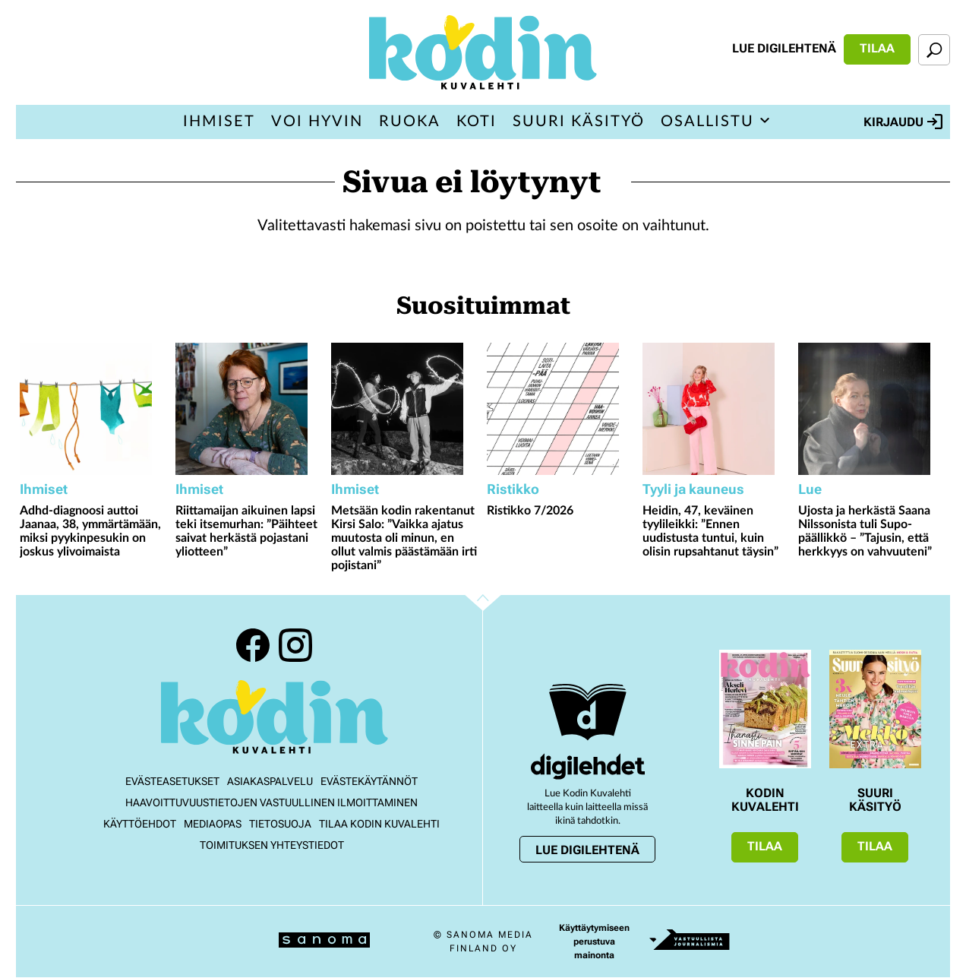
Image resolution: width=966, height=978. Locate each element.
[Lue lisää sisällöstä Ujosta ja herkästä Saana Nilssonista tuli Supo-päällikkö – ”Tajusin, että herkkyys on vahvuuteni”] (872, 409)
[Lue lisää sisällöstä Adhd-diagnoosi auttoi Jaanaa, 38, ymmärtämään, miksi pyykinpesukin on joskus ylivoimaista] (94, 409)
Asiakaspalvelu (270, 781)
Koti (476, 121)
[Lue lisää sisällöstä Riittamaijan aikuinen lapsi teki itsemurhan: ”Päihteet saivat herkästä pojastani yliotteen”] (249, 409)
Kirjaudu (902, 121)
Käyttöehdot (139, 824)
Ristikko (513, 489)
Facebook (253, 645)
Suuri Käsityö (579, 121)
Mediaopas (213, 824)
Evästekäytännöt (369, 781)
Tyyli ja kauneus (693, 489)
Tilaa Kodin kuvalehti (379, 824)
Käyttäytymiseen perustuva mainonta (594, 942)
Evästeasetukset (172, 781)
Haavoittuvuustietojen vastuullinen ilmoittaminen (271, 802)
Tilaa (877, 48)
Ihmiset (219, 121)
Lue (810, 489)
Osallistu (707, 121)
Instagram (295, 645)
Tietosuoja (280, 824)
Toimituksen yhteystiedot (272, 845)
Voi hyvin (317, 121)
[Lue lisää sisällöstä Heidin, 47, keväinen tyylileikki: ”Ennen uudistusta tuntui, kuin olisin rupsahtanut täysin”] (716, 409)
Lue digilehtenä (784, 48)
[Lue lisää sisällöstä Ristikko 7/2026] (561, 409)
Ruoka (409, 121)
